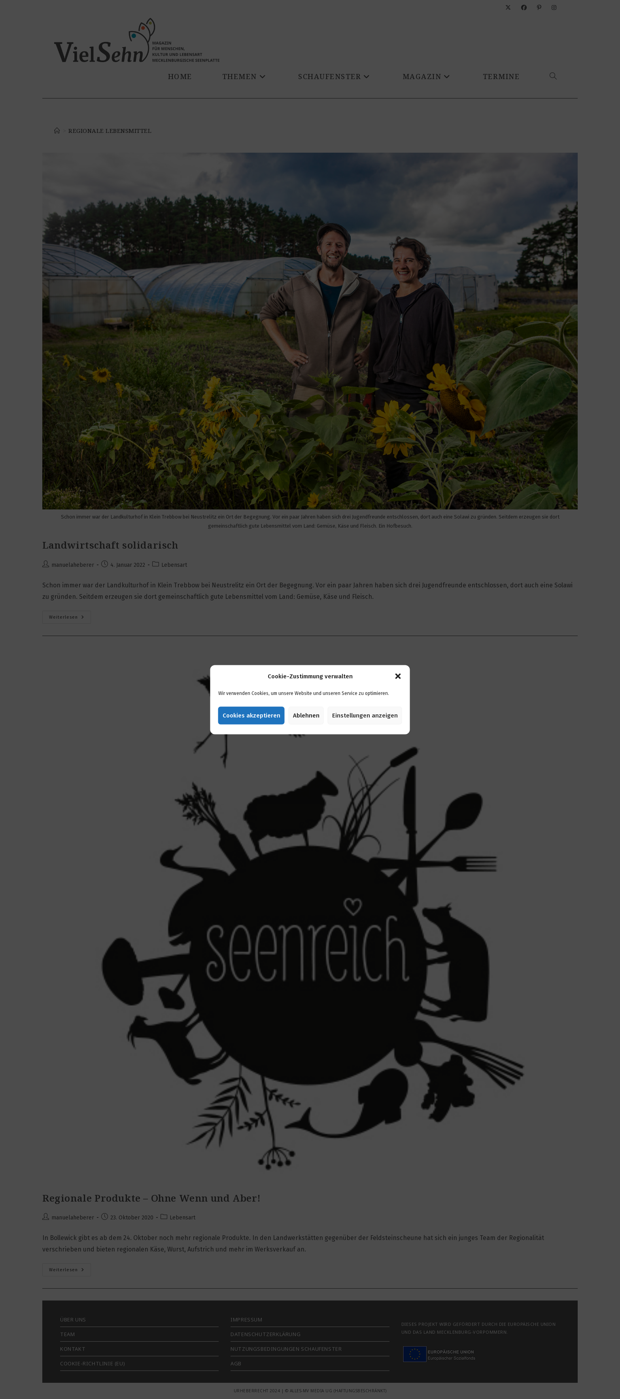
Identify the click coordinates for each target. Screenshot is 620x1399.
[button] (398, 676)
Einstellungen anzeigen (365, 715)
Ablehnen (306, 715)
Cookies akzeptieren (251, 715)
